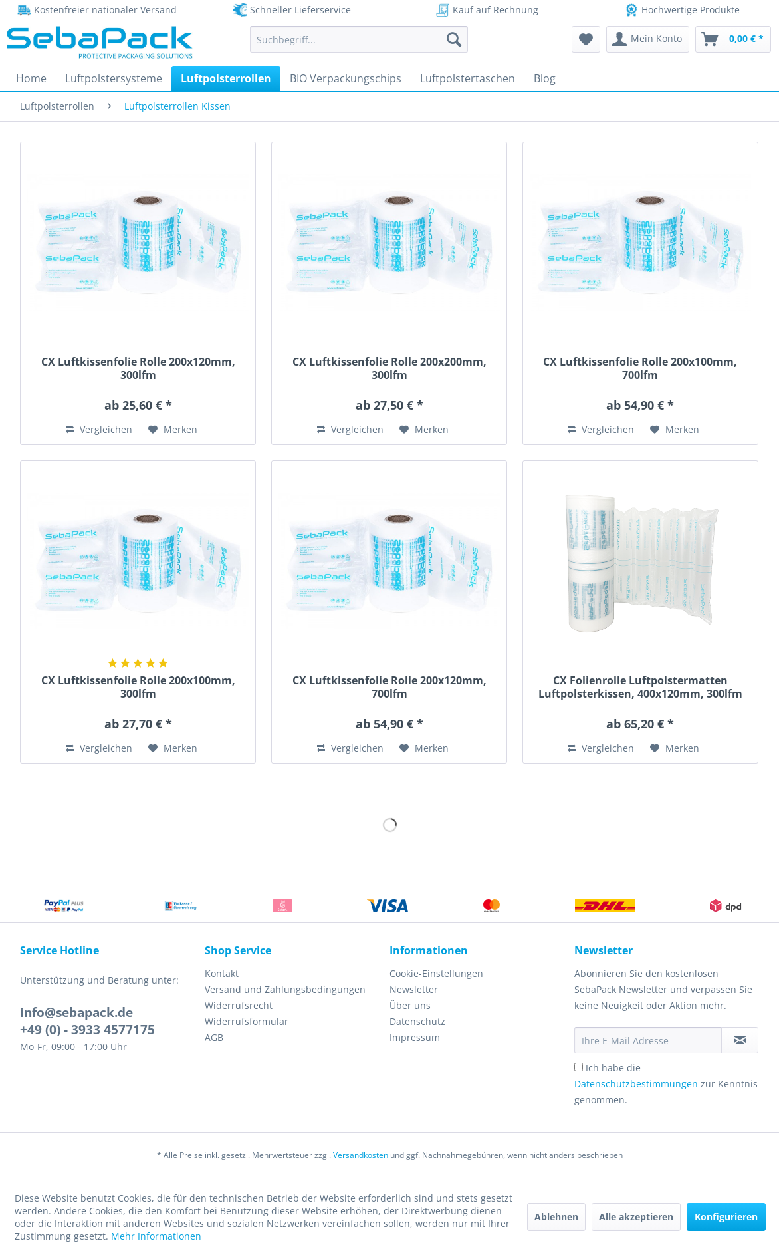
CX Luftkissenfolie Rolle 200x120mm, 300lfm (138, 368)
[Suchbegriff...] (359, 39)
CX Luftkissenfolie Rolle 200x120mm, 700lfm (389, 687)
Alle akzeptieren (636, 1216)
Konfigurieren (726, 1216)
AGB (214, 1037)
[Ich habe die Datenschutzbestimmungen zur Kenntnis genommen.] (578, 1067)
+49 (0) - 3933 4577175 (87, 1029)
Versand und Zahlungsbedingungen (285, 989)
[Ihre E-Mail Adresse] (648, 1040)
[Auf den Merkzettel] (172, 430)
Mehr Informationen (156, 1236)
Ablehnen (556, 1216)
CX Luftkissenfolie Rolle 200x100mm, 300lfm (138, 687)
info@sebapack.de (76, 1012)
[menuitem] (359, 39)
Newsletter (414, 989)
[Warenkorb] (733, 39)
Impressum (415, 1037)
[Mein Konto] (647, 39)
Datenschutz (417, 1021)
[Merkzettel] (586, 39)
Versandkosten (360, 1155)
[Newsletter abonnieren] (739, 1040)
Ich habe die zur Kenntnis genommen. (666, 1083)
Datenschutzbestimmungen (636, 1083)
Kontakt (222, 973)
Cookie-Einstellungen (436, 973)
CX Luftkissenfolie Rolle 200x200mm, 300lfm (389, 368)
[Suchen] (454, 39)
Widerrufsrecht (239, 1005)
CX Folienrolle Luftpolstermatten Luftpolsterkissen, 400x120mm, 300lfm (640, 687)
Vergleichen (99, 429)
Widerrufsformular (246, 1021)
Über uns (410, 1005)
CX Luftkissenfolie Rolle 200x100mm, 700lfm (640, 368)
